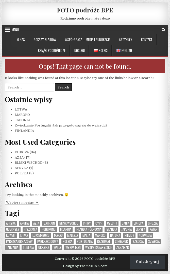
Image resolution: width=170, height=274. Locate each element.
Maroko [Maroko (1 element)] (100, 235)
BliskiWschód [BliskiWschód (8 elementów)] (68, 223)
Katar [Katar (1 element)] (153, 229)
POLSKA (21, 173)
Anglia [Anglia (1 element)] (24, 223)
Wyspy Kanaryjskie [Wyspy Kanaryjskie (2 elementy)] (98, 247)
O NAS (21, 39)
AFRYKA (21, 168)
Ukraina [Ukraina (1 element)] (43, 247)
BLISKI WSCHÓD (29, 163)
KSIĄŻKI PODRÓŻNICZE (51, 50)
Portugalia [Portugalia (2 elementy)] (85, 241)
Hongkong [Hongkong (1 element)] (49, 229)
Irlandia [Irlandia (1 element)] (65, 229)
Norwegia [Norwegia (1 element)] (145, 235)
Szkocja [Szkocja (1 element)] (138, 241)
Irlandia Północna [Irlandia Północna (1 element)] (88, 229)
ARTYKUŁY (125, 39)
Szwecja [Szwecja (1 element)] (154, 241)
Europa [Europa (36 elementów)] (138, 223)
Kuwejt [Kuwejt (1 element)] (11, 235)
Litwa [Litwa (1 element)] (24, 235)
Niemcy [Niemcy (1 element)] (129, 235)
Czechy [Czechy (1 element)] (112, 223)
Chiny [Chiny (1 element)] (87, 223)
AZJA (19, 157)
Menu (15, 29)
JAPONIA (22, 120)
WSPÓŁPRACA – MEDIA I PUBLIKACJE (87, 39)
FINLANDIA (24, 131)
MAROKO (22, 115)
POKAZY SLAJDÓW (45, 39)
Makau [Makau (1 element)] (58, 235)
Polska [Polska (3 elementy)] (67, 241)
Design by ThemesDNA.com (85, 266)
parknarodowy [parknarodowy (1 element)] (47, 241)
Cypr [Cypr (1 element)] (99, 223)
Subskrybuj (147, 262)
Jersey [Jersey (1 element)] (140, 229)
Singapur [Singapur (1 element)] (121, 241)
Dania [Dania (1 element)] (125, 223)
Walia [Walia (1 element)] (57, 247)
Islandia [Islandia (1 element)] (111, 229)
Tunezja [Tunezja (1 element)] (28, 247)
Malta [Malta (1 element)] (86, 235)
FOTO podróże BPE (85, 10)
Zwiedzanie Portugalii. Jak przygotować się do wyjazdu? (61, 125)
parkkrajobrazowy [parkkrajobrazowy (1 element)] (19, 241)
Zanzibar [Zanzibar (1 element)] (122, 247)
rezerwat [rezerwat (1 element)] (103, 241)
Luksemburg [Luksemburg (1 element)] (40, 235)
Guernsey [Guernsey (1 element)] (12, 229)
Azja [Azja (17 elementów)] (36, 223)
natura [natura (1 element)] (115, 235)
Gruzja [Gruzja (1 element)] (153, 223)
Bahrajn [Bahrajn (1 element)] (49, 223)
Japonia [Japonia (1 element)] (127, 229)
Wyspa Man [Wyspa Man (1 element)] (73, 247)
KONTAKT (146, 39)
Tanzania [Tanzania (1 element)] (12, 247)
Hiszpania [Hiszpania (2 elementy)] (30, 229)
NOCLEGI (79, 50)
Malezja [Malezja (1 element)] (72, 235)
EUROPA (22, 152)
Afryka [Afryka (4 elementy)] (10, 223)
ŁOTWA (21, 109)
